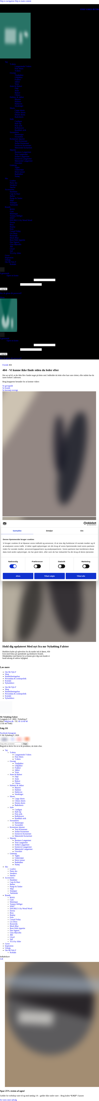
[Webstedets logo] (15, 58)
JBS (11, 247)
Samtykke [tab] (17, 531)
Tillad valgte (49, 576)
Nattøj (17, 176)
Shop (7, 674)
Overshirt (18, 163)
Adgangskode (10, 284)
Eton (11, 229)
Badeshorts (19, 117)
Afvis (18, 576)
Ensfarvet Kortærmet (23, 145)
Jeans (17, 91)
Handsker (13, 192)
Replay (12, 227)
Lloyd (12, 249)
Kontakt (13, 264)
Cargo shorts (20, 110)
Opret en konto (12, 275)
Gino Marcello (15, 244)
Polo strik (18, 126)
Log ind (3, 289)
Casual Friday (15, 231)
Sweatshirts (14, 132)
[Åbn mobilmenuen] (2, 297)
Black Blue (14, 238)
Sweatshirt (19, 137)
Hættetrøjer (19, 134)
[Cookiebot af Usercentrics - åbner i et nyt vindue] (85, 523)
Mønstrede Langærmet (23, 161)
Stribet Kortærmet (22, 143)
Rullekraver (19, 128)
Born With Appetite (17, 240)
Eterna (12, 222)
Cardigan (18, 121)
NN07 (12, 218)
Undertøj (13, 165)
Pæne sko (13, 183)
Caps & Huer (15, 194)
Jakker (17, 82)
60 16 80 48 (23, 721)
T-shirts (13, 64)
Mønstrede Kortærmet (23, 148)
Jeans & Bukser (16, 86)
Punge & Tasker (16, 198)
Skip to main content (23, 1)
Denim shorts (20, 115)
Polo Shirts (19, 69)
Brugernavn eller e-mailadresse (16, 280)
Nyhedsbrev (9, 683)
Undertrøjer (19, 170)
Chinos (17, 95)
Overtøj (13, 73)
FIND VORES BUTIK (89, 9)
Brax (12, 225)
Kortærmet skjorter (17, 139)
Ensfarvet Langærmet (23, 159)
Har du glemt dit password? (11, 293)
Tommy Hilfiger (16, 216)
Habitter (18, 101)
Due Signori (14, 242)
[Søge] (2, 271)
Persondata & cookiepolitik (15, 679)
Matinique (14, 214)
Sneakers (13, 185)
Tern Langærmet (21, 154)
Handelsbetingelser (12, 676)
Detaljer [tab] (49, 531)
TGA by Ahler (15, 253)
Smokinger (19, 106)
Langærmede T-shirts (23, 66)
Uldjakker (19, 77)
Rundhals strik (20, 130)
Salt (11, 251)
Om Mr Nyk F (10, 672)
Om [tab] (81, 531)
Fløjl (16, 88)
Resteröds (14, 236)
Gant (12, 211)
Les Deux (13, 233)
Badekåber (19, 174)
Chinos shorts (20, 112)
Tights (17, 167)
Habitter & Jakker (17, 97)
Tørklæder (14, 205)
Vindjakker (19, 75)
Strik (12, 119)
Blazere (18, 99)
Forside (5, 365)
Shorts (12, 108)
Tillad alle (81, 576)
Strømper (13, 203)
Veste (17, 84)
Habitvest (18, 104)
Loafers (13, 181)
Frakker (18, 80)
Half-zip (18, 123)
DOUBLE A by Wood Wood (21, 220)
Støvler (12, 187)
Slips (12, 200)
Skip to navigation (7, 1)
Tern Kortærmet (21, 141)
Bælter (12, 196)
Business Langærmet (23, 152)
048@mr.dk (8, 721)
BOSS (12, 209)
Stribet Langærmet (22, 156)
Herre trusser (20, 172)
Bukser (17, 93)
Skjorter (13, 150)
